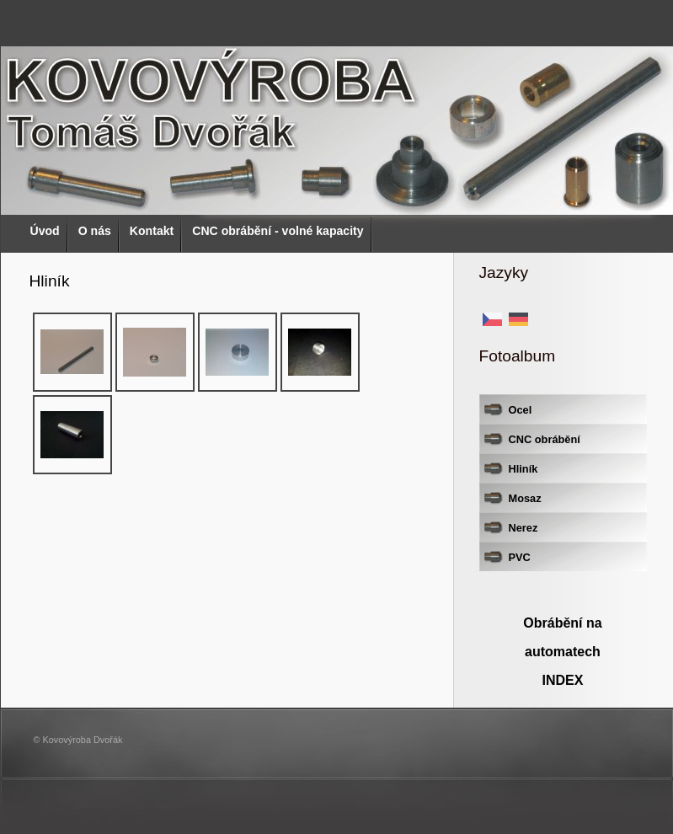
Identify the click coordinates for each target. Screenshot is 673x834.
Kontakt (152, 231)
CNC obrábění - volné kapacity (277, 231)
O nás (94, 231)
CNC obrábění (544, 439)
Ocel (520, 410)
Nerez (523, 527)
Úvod (45, 231)
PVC (520, 557)
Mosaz (525, 498)
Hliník (523, 468)
